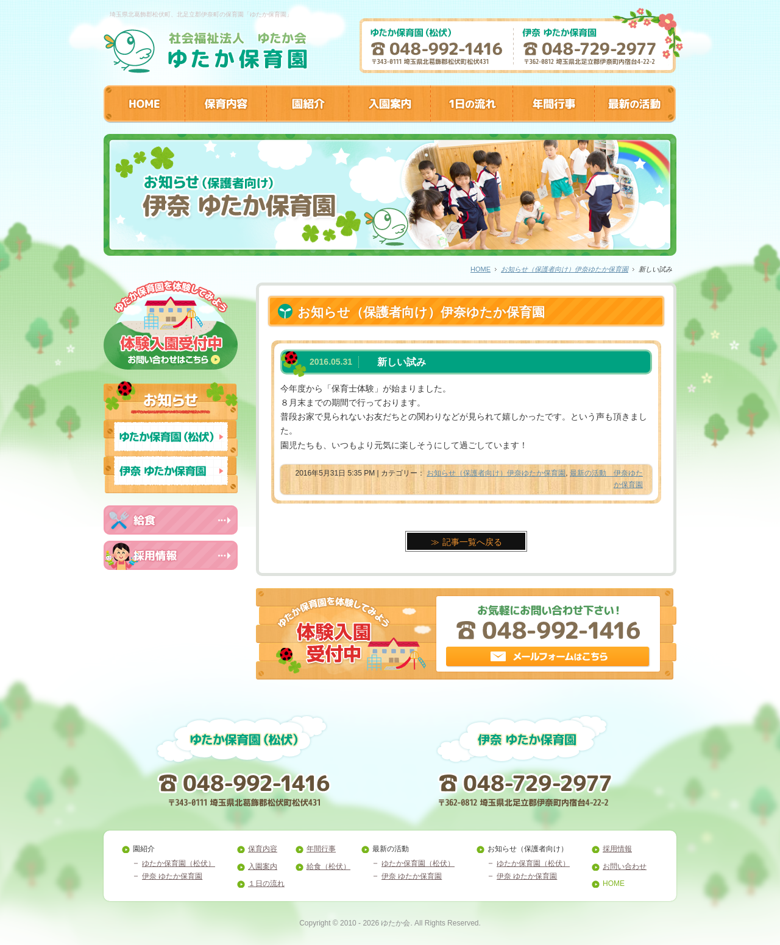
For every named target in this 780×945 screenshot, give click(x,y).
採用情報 (617, 849)
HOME (480, 269)
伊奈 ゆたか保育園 (172, 876)
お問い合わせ (625, 866)
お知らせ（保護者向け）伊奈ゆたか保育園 (564, 269)
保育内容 (262, 849)
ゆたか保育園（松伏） (178, 863)
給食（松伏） (328, 866)
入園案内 (262, 866)
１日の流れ (266, 883)
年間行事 (321, 849)
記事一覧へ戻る (472, 542)
